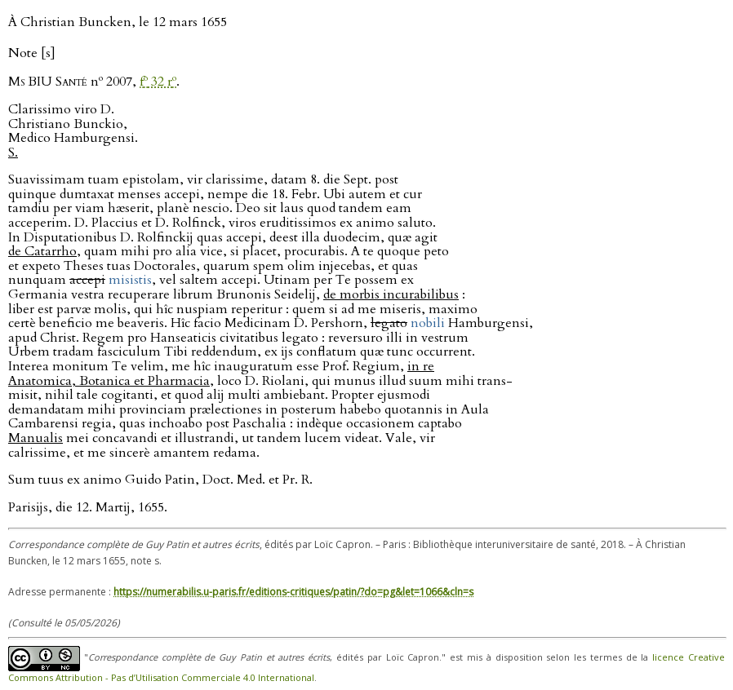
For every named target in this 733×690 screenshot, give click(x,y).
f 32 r (158, 82)
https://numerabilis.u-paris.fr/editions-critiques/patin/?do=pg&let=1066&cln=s (293, 592)
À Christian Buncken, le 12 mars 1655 (117, 22)
